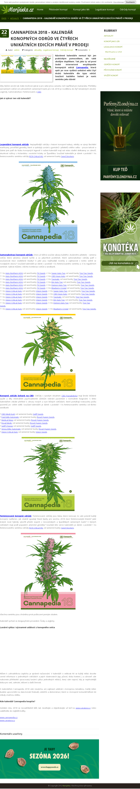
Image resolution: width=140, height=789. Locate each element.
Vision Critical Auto (14, 291)
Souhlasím (130, 2)
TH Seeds (41, 273)
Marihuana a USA (113, 52)
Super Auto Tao (58, 273)
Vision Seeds (41, 291)
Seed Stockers (67, 156)
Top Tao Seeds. (89, 309)
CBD (39, 92)
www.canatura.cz (83, 708)
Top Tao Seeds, (86, 273)
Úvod (3, 18)
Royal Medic (6, 423)
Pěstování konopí (58, 9)
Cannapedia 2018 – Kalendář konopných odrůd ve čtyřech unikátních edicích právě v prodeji (78, 18)
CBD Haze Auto (58, 276)
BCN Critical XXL (36, 156)
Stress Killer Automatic (11, 429)
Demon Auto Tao (59, 285)
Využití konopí (111, 75)
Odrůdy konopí (128, 9)
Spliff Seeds (38, 414)
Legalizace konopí (104, 9)
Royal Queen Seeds (45, 417)
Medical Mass (7, 420)
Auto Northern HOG (14, 273)
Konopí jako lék (81, 9)
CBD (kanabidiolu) (70, 395)
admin (17, 50)
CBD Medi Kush (8, 414)
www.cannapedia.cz (9, 717)
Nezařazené (109, 59)
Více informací (118, 2)
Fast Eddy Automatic (10, 417)
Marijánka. (67, 785)
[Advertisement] (49, 123)
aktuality (14, 18)
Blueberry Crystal (58, 288)
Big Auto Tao (57, 282)
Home (40, 9)
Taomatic (55, 279)
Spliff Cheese (7, 426)
